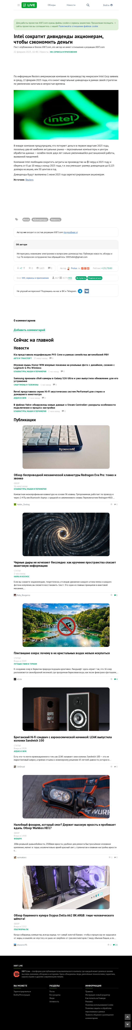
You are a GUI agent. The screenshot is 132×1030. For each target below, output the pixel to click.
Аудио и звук (20, 398)
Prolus (74, 268)
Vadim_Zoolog (23, 504)
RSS (70, 277)
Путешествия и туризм (25, 664)
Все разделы (55, 995)
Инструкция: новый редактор (97, 995)
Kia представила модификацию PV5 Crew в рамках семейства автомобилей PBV (61, 354)
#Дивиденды (40, 219)
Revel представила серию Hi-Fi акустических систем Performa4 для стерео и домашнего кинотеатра (59, 393)
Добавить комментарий (29, 330)
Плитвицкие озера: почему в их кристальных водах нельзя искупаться (62, 653)
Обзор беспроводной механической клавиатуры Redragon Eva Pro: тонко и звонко (65, 476)
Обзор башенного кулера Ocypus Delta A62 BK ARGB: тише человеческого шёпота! (64, 917)
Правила (89, 991)
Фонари (18, 838)
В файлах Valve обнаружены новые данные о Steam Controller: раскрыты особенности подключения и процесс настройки (65, 406)
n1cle (19, 679)
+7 (21, 268)
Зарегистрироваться (22, 991)
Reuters (29, 179)
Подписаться (95, 278)
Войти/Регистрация (22, 995)
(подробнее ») (71, 232)
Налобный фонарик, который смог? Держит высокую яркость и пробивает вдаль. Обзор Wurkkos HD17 (65, 826)
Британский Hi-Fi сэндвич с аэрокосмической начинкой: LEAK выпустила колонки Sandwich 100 (63, 738)
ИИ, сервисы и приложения (63, 52)
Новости (71, 4)
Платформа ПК (21, 929)
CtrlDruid (21, 766)
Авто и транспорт (23, 358)
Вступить (81, 278)
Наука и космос (21, 576)
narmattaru (21, 857)
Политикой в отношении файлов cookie (78, 26)
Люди (51, 998)
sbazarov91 (22, 944)
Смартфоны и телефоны (26, 385)
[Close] (115, 23)
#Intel (26, 219)
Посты (52, 991)
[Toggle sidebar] (19, 5)
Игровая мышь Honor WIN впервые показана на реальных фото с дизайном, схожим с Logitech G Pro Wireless (64, 366)
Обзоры (52, 4)
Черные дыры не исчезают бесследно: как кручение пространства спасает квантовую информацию (65, 564)
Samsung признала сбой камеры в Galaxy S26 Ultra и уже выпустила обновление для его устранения (66, 380)
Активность (54, 1001)
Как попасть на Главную (95, 998)
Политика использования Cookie (99, 1005)
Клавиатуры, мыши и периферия (30, 371)
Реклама (89, 1001)
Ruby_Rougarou (23, 595)
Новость (55, 219)
